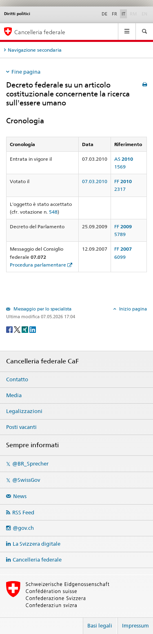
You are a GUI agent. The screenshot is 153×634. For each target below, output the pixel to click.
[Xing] (25, 329)
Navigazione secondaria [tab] (35, 50)
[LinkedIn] (32, 329)
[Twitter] (18, 329)
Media (14, 395)
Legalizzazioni (24, 411)
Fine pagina (25, 71)
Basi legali (99, 625)
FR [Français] (114, 14)
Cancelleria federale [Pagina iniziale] (39, 31)
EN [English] (144, 14)
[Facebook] (10, 329)
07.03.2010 (94, 181)
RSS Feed (23, 512)
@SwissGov (26, 480)
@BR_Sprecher (30, 463)
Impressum (135, 625)
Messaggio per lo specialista (41, 309)
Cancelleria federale (37, 559)
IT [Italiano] (123, 14)
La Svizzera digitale (36, 543)
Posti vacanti (21, 427)
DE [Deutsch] (104, 14)
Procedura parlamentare (38, 265)
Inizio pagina (132, 309)
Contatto (17, 379)
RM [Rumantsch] (133, 14)
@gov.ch (23, 528)
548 (53, 212)
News (20, 496)
